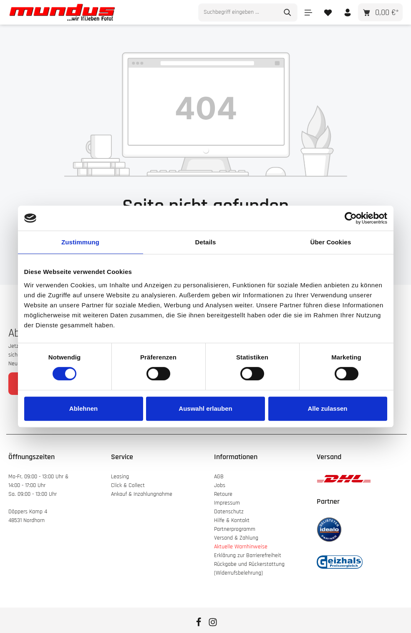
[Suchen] (288, 12)
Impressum (227, 503)
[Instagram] (212, 625)
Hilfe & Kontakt (232, 520)
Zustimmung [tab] (80, 242)
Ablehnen (83, 408)
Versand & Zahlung (236, 538)
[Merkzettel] (328, 12)
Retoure (223, 494)
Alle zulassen (327, 408)
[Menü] (308, 12)
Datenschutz (229, 511)
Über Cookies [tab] (330, 242)
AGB (219, 476)
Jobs (219, 485)
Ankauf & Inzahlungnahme (142, 494)
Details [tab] (205, 242)
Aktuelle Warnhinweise (240, 546)
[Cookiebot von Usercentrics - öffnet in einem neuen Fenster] (350, 218)
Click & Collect (128, 485)
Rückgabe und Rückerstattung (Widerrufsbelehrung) (249, 568)
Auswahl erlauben (205, 408)
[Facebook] (199, 625)
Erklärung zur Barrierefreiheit (247, 555)
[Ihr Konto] (347, 12)
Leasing (120, 476)
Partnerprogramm (234, 529)
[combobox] (238, 12)
